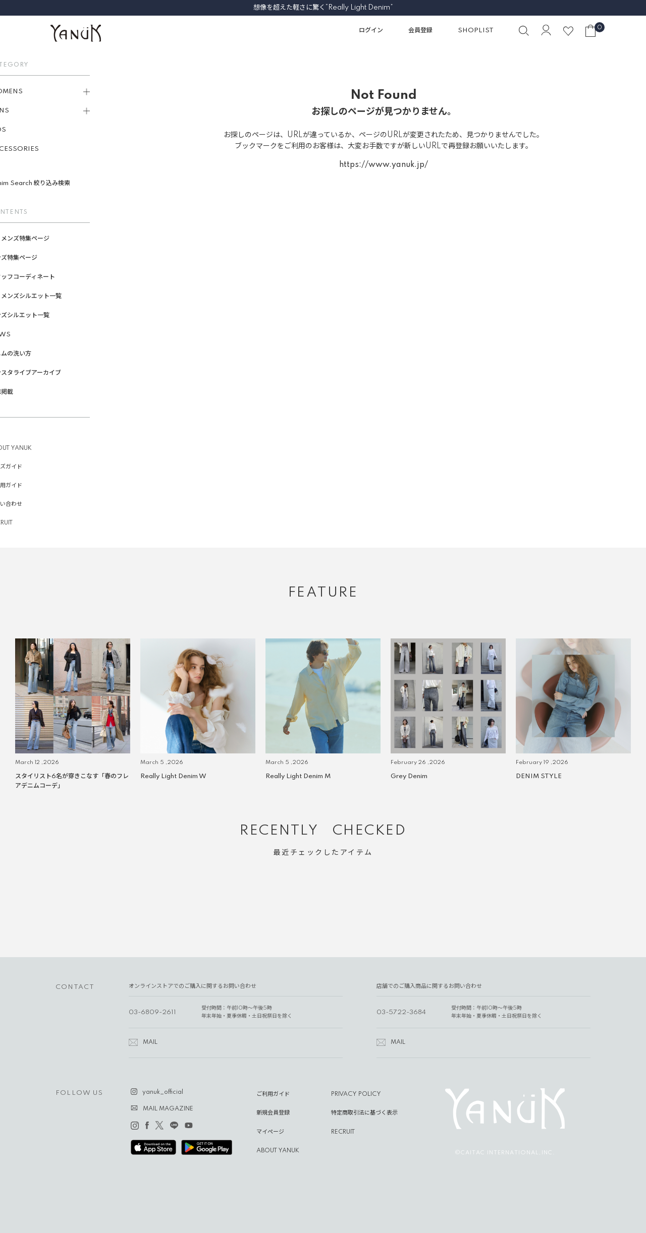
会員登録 (420, 30)
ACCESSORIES (35, 149)
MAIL (150, 1042)
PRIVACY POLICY (356, 1094)
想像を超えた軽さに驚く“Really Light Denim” (323, 7)
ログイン (371, 30)
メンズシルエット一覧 (40, 315)
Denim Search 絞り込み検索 (50, 183)
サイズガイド (26, 467)
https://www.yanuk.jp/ (383, 165)
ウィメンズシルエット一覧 (46, 296)
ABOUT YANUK (31, 448)
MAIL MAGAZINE (168, 1109)
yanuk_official (162, 1092)
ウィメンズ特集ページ (40, 239)
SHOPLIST (476, 30)
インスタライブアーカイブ (46, 373)
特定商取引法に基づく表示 (364, 1113)
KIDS (18, 130)
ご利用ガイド (26, 486)
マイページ (270, 1132)
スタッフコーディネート (43, 277)
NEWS (21, 334)
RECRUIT (22, 523)
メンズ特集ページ (34, 258)
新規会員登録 (273, 1113)
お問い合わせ (26, 504)
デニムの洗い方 (31, 353)
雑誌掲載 (22, 392)
